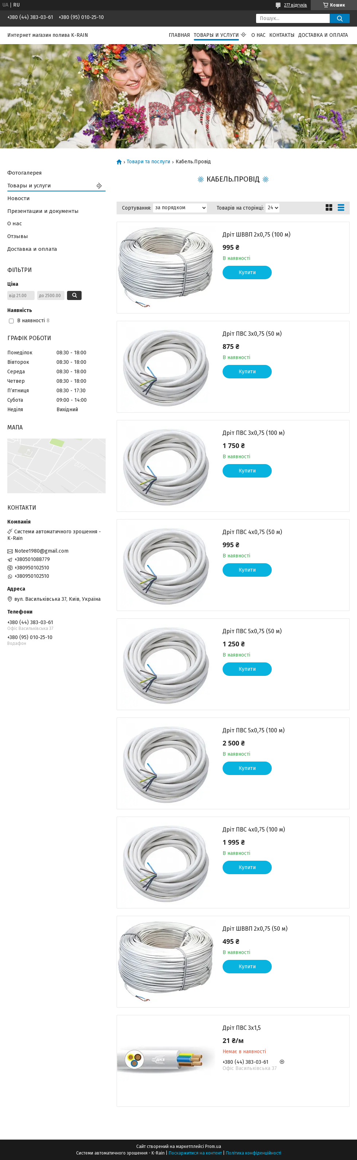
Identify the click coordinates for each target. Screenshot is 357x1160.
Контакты (282, 35)
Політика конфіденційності (253, 1153)
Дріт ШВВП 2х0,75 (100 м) (256, 234)
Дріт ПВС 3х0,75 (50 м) (252, 333)
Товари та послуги (148, 161)
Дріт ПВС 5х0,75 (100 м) (254, 730)
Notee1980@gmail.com (41, 551)
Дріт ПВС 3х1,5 (242, 1027)
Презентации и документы (43, 211)
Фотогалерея (24, 173)
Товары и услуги (216, 35)
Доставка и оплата (323, 35)
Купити (247, 272)
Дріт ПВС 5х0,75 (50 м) (252, 631)
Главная (179, 35)
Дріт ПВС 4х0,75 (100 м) (254, 829)
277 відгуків (295, 5)
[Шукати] (340, 18)
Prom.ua (213, 1146)
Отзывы (17, 236)
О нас (258, 35)
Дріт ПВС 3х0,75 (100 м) (254, 432)
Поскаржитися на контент (195, 1153)
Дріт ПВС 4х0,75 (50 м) (252, 532)
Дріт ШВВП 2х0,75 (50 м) (255, 928)
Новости (18, 198)
